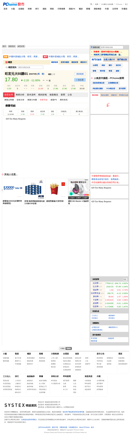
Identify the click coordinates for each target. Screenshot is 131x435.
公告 (70, 95)
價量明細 (44, 100)
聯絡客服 (94, 341)
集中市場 (18, 358)
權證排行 (83, 62)
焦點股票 (88, 389)
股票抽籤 (100, 367)
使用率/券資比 (32, 389)
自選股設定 (67, 364)
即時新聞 (67, 376)
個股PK (72, 8)
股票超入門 (43, 386)
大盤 (13, 8)
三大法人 (95, 315)
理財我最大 (43, 389)
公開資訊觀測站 (97, 330)
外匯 (107, 8)
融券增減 (30, 386)
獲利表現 (64, 100)
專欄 (41, 376)
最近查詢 (95, 95)
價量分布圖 (32, 100)
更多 (124, 279)
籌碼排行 (18, 389)
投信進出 (112, 318)
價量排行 (114, 95)
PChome (119, 4)
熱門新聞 (66, 380)
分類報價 (61, 8)
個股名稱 (96, 47)
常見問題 (94, 338)
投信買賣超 (7, 386)
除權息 (124, 8)
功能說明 (111, 338)
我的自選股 (105, 95)
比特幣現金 (95, 293)
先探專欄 (42, 392)
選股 (44, 8)
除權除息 (110, 358)
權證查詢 (11, 67)
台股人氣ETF (109, 59)
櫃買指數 (6, 361)
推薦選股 (121, 361)
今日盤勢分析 (55, 383)
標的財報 (42, 95)
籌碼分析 (20, 95)
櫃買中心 (18, 361)
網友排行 (18, 392)
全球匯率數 (100, 380)
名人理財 (42, 383)
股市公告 (100, 354)
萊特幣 (96, 296)
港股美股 (97, 8)
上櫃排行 (18, 383)
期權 (88, 8)
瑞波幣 (96, 290)
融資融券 (112, 315)
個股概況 (54, 95)
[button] (89, 190)
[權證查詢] (30, 67)
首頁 (5, 8)
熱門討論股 (96, 59)
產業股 (53, 361)
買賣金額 (6, 380)
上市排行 (18, 380)
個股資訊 (11, 46)
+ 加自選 (80, 80)
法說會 (109, 361)
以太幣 (96, 286)
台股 (64, 383)
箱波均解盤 (43, 380)
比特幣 (115, 8)
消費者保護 (63, 427)
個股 (77, 354)
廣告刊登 (55, 427)
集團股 (53, 364)
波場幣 (96, 303)
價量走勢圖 (9, 100)
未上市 (65, 389)
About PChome (84, 427)
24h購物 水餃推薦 (107, 4)
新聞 (96, 4)
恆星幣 (96, 306)
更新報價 (80, 74)
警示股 (99, 364)
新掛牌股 (100, 358)
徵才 (92, 427)
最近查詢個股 (67, 358)
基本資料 (31, 95)
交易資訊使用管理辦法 (29, 419)
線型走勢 (8, 95)
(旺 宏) (40, 74)
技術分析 (20, 100)
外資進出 (95, 318)
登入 (126, 4)
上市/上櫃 (54, 358)
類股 (52, 8)
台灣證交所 (95, 327)
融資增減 (30, 383)
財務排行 (18, 386)
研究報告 (54, 380)
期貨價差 (42, 361)
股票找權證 (65, 62)
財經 (74, 389)
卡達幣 (96, 300)
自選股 (21, 8)
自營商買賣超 (7, 389)
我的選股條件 (123, 364)
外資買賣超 (7, 383)
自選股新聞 (67, 370)
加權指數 (6, 358)
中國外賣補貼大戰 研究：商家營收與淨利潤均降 (25, 56)
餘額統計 (30, 380)
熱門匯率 (100, 383)
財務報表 (78, 367)
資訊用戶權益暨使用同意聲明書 (73, 412)
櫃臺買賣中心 (113, 327)
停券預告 (100, 361)
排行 (37, 8)
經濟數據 (100, 389)
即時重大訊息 (123, 95)
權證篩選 (74, 62)
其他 (74, 386)
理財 (74, 392)
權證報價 (54, 62)
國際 (74, 380)
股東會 (109, 364)
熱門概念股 (122, 59)
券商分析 (55, 376)
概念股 (53, 367)
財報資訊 (66, 367)
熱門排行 (88, 386)
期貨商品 (42, 358)
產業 (64, 386)
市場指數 (18, 364)
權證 (81, 8)
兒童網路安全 (73, 427)
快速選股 (121, 358)
